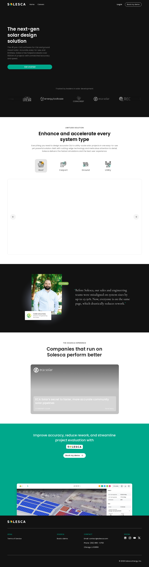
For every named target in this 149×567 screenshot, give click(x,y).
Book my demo (74, 455)
